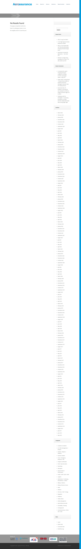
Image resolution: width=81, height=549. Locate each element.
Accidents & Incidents (62, 445)
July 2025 (59, 131)
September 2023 (61, 181)
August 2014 (60, 428)
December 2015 (61, 392)
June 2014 (60, 433)
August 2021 (60, 237)
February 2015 (61, 414)
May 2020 (60, 271)
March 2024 (60, 167)
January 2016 (60, 389)
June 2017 (60, 351)
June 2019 (60, 296)
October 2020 (60, 260)
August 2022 (60, 210)
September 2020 (61, 262)
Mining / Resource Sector (63, 485)
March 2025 (60, 140)
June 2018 (60, 324)
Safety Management (62, 501)
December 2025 (61, 119)
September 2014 (61, 426)
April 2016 (60, 383)
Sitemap (27, 545)
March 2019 (60, 303)
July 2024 (59, 158)
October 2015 (60, 396)
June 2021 (60, 242)
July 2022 (59, 212)
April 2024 (60, 165)
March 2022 (60, 221)
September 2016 (61, 371)
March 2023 (60, 194)
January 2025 (60, 144)
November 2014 (61, 421)
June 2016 (60, 378)
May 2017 (60, 353)
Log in (59, 522)
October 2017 (60, 342)
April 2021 (60, 246)
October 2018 (60, 315)
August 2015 (60, 401)
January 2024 (60, 171)
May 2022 (60, 217)
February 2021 (61, 251)
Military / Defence (61, 482)
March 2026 (60, 112)
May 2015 (60, 408)
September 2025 (61, 126)
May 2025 (60, 135)
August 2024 (60, 156)
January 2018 (60, 335)
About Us (42, 4)
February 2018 (61, 333)
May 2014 (60, 435)
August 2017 (60, 346)
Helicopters (60, 468)
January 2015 (60, 417)
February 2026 (61, 115)
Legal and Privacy (21, 545)
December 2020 (61, 255)
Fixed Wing (60, 466)
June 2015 (60, 405)
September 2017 (61, 344)
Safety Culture (60, 498)
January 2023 (60, 199)
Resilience (60, 496)
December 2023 (61, 174)
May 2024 (60, 162)
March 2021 (60, 249)
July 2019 (59, 294)
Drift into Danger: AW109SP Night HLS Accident (64, 92)
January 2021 (60, 253)
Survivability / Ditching (62, 505)
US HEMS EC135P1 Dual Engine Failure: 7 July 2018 (62, 76)
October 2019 (60, 287)
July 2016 (59, 376)
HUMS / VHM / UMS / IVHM (63, 474)
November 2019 (61, 285)
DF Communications (66, 545)
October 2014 (60, 424)
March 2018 (60, 330)
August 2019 (60, 292)
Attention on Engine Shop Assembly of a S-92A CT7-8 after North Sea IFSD (63, 59)
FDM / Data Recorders (62, 464)
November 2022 (61, 203)
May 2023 (60, 190)
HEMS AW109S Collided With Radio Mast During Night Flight (63, 101)
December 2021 (61, 228)
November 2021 (61, 230)
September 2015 (61, 399)
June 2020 (60, 269)
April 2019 (60, 301)
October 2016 (60, 369)
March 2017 (60, 358)
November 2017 (61, 339)
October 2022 (60, 205)
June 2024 (60, 160)
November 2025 (61, 121)
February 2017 (61, 360)
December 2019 (61, 283)
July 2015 (59, 403)
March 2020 (60, 276)
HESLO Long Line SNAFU (63, 39)
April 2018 (60, 328)
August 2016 (60, 374)
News (59, 487)
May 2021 (60, 244)
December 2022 (61, 201)
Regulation (60, 494)
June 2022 (60, 215)
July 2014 (59, 430)
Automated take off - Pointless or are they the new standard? (63, 89)
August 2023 (60, 183)
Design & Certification (62, 461)
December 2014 (61, 419)
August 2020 (60, 265)
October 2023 (60, 178)
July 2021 (59, 240)
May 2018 (60, 326)
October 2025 (60, 124)
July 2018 (59, 321)
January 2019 (60, 308)
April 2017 (60, 355)
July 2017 (59, 349)
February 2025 (61, 142)
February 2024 (61, 169)
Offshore (59, 489)
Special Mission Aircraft (62, 503)
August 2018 (60, 319)
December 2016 (61, 364)
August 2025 (60, 128)
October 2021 (60, 233)
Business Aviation (61, 455)
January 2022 (60, 226)
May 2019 (60, 299)
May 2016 (60, 380)
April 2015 (60, 410)
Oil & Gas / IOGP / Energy (63, 492)
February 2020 (61, 278)
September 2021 (61, 235)
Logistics (59, 476)
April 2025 (60, 137)
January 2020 (60, 280)
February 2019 (61, 305)
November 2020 (61, 258)
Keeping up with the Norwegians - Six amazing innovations (63, 98)
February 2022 (61, 224)
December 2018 (61, 310)
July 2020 (59, 267)
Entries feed (60, 524)
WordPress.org (61, 529)
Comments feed (61, 526)
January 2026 (60, 117)
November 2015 (61, 394)
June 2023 (60, 187)
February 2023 (61, 196)
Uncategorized (61, 507)
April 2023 (60, 192)
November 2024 (61, 149)
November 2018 (61, 312)
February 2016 (61, 387)
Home (37, 4)
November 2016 (61, 367)
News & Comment (61, 4)
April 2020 (60, 274)
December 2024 (61, 146)
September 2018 (61, 317)
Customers (53, 4)
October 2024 (60, 151)
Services (47, 4)
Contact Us (68, 4)
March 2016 (60, 385)
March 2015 (60, 412)
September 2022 (61, 208)
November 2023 (61, 176)
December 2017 (61, 337)
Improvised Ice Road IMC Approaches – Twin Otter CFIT (63, 54)
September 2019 (61, 290)
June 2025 (60, 133)
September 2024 (61, 153)
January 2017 (60, 362)
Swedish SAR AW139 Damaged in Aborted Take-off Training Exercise (63, 84)
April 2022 (60, 219)
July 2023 (59, 185)
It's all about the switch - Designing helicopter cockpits (63, 73)
